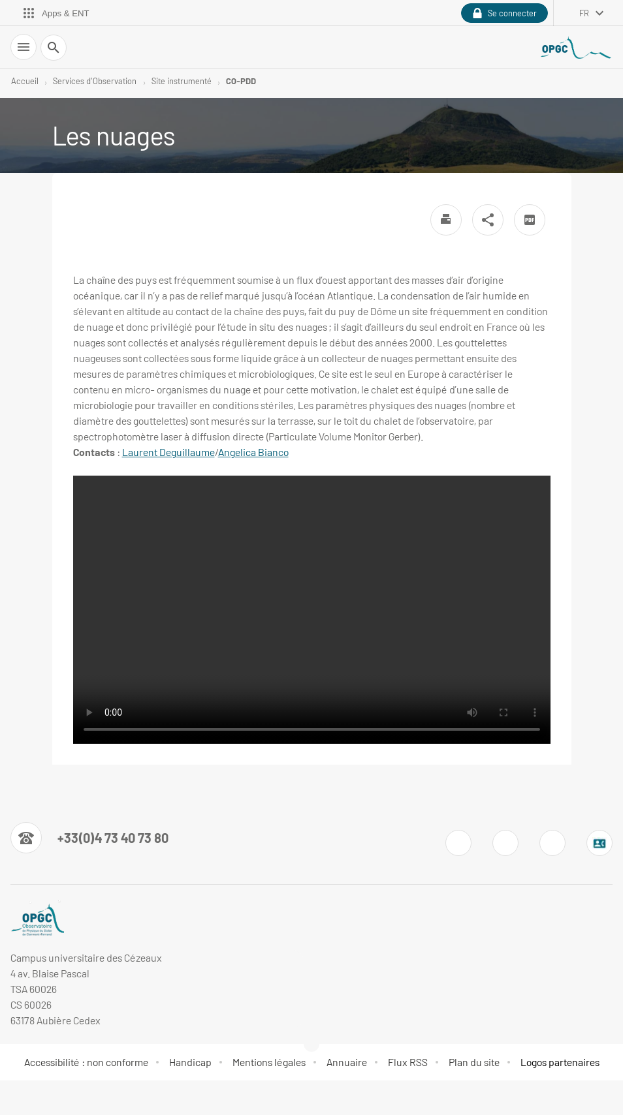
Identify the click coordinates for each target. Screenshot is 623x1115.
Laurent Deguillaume (168, 452)
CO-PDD (241, 81)
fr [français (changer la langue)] (584, 13)
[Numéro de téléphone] (89, 837)
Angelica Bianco (253, 452)
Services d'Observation (94, 81)
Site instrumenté (182, 81)
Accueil (25, 81)
